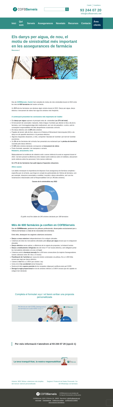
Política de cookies (58, 400)
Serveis (31, 23)
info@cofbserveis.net (91, 13)
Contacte (86, 23)
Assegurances (45, 23)
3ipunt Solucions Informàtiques (56, 402)
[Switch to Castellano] (96, 5)
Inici (14, 23)
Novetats (60, 23)
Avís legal (38, 400)
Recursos (73, 23)
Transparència (47, 400)
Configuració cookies (71, 400)
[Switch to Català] (89, 5)
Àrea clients (97, 23)
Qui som (21, 23)
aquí (40, 294)
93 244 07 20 (90, 10)
